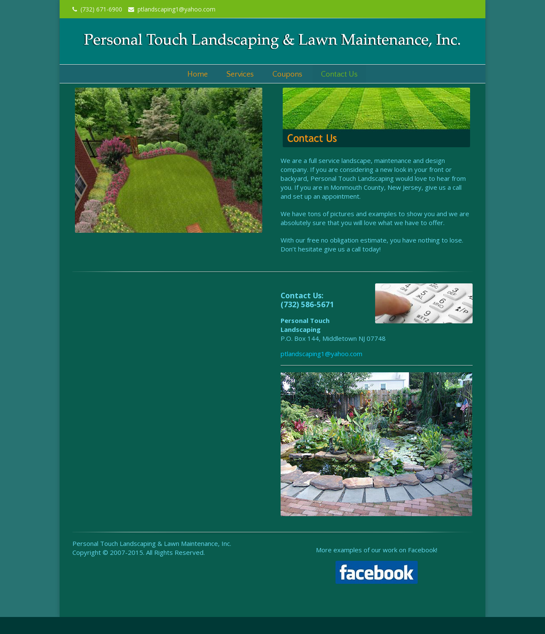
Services (240, 74)
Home (197, 74)
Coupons (287, 74)
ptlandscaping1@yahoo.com (171, 9)
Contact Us (339, 74)
